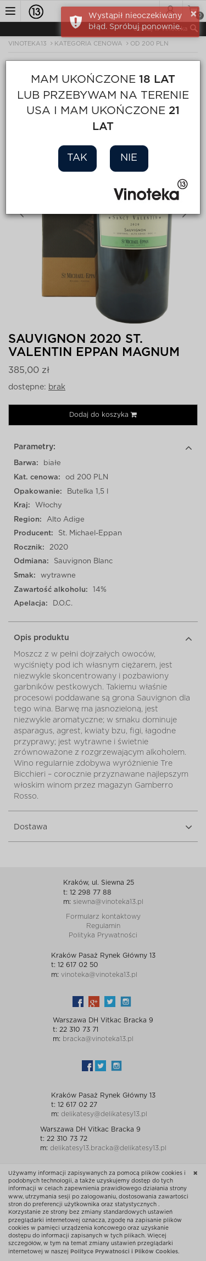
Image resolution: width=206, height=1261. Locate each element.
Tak (77, 158)
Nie (128, 158)
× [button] (193, 14)
